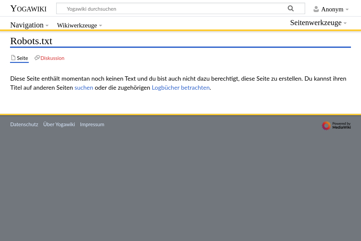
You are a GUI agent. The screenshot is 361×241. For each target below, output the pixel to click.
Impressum (92, 124)
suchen (84, 87)
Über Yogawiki (59, 124)
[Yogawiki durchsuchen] (181, 8)
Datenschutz (24, 124)
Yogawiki (28, 8)
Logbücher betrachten (181, 87)
